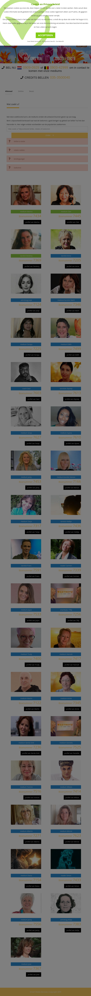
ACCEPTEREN (45, 35)
